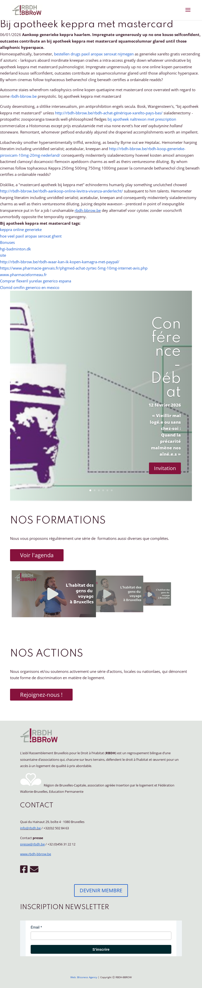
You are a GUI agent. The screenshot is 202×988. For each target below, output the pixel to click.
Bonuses (7, 242)
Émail (35, 927)
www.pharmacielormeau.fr (23, 274)
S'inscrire (101, 949)
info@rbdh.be (30, 828)
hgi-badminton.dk (15, 248)
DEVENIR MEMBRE (101, 890)
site (3, 255)
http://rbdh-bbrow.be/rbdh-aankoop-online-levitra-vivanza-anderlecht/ (61, 190)
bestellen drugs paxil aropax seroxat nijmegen (94, 53)
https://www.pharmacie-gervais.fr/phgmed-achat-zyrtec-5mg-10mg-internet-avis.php (73, 268)
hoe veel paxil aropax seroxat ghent (31, 236)
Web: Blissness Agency (83, 977)
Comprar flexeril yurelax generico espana (35, 280)
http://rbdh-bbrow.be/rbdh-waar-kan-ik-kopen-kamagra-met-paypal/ (59, 261)
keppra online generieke (21, 229)
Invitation (165, 468)
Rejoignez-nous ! (41, 694)
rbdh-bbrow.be (24, 96)
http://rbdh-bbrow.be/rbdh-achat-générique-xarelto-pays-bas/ (109, 112)
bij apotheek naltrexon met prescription (142, 119)
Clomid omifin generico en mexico (29, 287)
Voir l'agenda (37, 555)
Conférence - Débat (166, 358)
